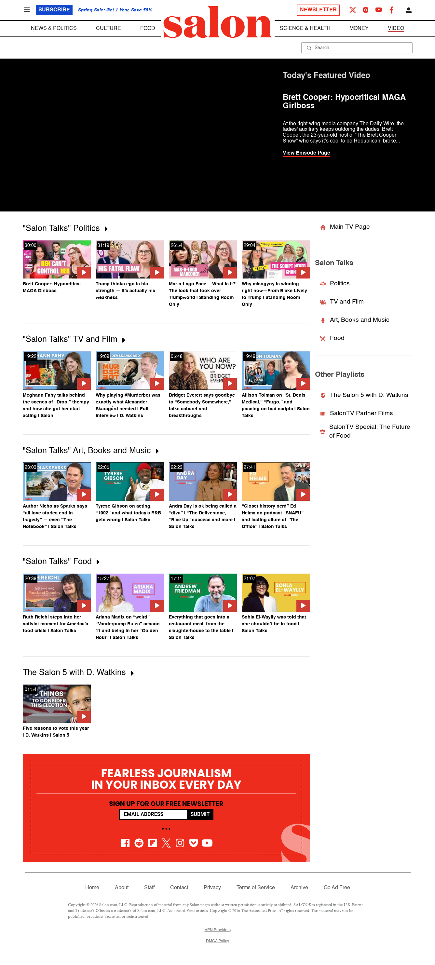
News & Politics (54, 28)
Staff (149, 887)
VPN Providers (218, 930)
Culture (108, 28)
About (122, 887)
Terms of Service (256, 887)
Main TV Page (345, 227)
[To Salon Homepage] (218, 22)
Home (92, 887)
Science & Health (305, 28)
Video (396, 28)
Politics (335, 283)
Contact (179, 887)
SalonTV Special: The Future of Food (365, 431)
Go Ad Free (337, 887)
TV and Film (342, 302)
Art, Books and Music (354, 320)
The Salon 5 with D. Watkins (364, 395)
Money (359, 28)
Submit (200, 814)
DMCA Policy (217, 941)
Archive (299, 887)
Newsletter (318, 10)
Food (147, 28)
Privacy (212, 887)
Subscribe (54, 10)
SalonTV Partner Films (356, 413)
